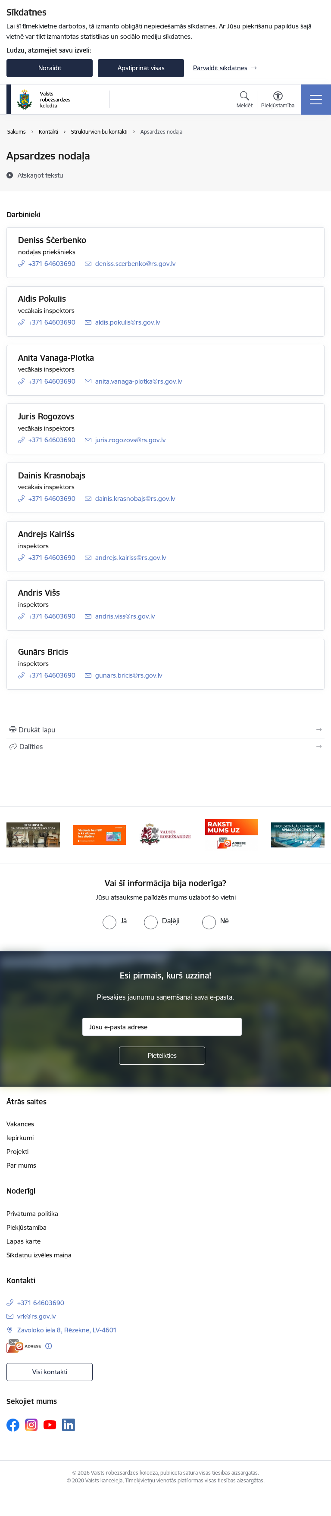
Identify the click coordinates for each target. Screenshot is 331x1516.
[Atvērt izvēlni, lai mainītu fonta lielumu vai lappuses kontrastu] (278, 101)
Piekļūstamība (26, 1227)
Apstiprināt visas (141, 68)
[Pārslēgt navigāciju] (316, 99)
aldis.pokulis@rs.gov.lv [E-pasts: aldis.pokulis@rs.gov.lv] (127, 322)
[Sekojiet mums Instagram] (31, 1425)
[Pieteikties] (162, 1056)
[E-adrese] (23, 1346)
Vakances (20, 1124)
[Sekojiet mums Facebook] (12, 1425)
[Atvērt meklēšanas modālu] (244, 101)
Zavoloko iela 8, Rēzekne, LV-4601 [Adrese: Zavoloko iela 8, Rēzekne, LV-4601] (67, 1330)
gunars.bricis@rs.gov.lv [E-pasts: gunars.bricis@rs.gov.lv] (128, 675)
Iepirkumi (20, 1138)
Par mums (21, 1165)
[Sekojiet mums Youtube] (50, 1424)
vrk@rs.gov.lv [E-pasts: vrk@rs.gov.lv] (36, 1316)
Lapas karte (23, 1241)
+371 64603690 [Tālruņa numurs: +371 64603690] (51, 263)
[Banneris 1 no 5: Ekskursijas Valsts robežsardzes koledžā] (33, 834)
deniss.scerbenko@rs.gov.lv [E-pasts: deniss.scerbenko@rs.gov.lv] (135, 263)
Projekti (17, 1151)
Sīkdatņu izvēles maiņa (39, 1255)
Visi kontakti (49, 1372)
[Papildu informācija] (48, 1346)
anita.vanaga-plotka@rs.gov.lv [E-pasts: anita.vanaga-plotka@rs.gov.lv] (138, 381)
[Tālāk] (314, 835)
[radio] (115, 921)
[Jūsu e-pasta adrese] (162, 1027)
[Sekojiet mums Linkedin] (68, 1425)
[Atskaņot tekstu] (40, 175)
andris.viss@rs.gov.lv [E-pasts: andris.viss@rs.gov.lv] (125, 616)
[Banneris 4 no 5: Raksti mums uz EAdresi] (232, 834)
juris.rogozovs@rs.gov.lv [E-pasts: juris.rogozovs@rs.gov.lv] (130, 440)
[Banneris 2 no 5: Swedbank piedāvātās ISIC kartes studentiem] (99, 834)
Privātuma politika (32, 1214)
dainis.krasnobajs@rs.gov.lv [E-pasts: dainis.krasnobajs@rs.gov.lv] (135, 498)
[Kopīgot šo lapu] (165, 746)
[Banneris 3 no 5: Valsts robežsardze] (165, 834)
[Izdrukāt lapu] (165, 730)
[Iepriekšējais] (16, 835)
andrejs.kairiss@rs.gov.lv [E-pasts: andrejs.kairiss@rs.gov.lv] (130, 557)
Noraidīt (49, 68)
